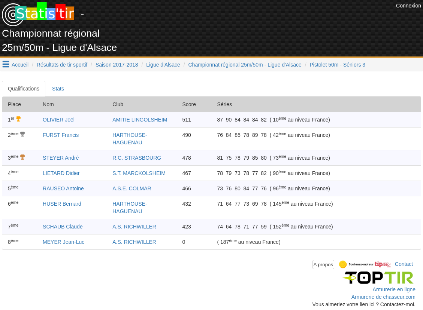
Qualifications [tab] (23, 89)
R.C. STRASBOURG (136, 158)
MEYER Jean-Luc (63, 242)
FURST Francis (61, 135)
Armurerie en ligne (394, 289)
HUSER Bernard (62, 204)
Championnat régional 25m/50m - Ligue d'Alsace (245, 65)
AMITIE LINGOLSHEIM (139, 120)
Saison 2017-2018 (117, 65)
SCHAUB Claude (63, 227)
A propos (323, 264)
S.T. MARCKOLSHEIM (139, 173)
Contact (404, 264)
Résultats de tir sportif (62, 65)
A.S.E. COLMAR (131, 188)
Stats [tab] (58, 89)
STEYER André (61, 158)
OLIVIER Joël (59, 120)
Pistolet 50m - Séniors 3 (337, 65)
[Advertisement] (257, 19)
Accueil (20, 65)
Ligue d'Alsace (163, 65)
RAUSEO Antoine (63, 188)
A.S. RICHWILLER (134, 227)
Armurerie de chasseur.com (383, 297)
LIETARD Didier (61, 173)
